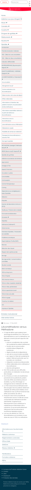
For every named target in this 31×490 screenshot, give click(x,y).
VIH (3, 305)
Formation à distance (8, 457)
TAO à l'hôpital (6, 276)
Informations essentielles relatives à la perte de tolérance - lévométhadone (12, 113)
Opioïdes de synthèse (8, 155)
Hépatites (4, 221)
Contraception (6, 180)
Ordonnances (6, 228)
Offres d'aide (6, 441)
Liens (4, 473)
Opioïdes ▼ (5, 44)
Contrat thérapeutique (8, 184)
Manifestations (6, 454)
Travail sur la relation (8, 301)
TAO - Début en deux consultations (11, 58)
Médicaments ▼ (6, 37)
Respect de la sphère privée (9, 252)
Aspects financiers (7, 169)
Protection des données (10, 478)
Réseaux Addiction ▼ (8, 448)
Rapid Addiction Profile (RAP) (10, 241)
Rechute (4, 244)
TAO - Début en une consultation (11, 54)
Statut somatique (6, 268)
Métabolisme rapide (7, 128)
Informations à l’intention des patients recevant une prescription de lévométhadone (12, 105)
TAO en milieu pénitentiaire (9, 286)
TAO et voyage (6, 297)
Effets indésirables (7, 99)
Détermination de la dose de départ (12, 95)
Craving (4, 187)
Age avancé (5, 162)
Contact (5, 471)
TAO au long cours (7, 272)
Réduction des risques (8, 248)
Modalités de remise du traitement (11, 131)
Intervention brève (7, 318)
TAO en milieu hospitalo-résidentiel (11, 283)
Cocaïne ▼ (5, 30)
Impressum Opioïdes (7, 308)
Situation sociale (6, 265)
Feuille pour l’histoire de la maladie (11, 210)
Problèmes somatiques (8, 237)
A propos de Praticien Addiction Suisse (14, 469)
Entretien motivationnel (9, 314)
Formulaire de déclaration (9, 213)
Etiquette (4, 200)
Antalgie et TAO (6, 166)
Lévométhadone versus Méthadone (12, 124)
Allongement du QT (7, 86)
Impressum (4, 424)
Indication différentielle (8, 62)
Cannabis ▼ (5, 26)
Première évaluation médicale (10, 51)
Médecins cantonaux (8, 434)
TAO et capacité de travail (9, 290)
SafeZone (5, 444)
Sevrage (4, 255)
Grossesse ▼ (5, 217)
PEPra (4, 460)
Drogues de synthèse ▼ (9, 33)
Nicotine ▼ (5, 41)
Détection (4, 197)
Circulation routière (7, 173)
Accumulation (6, 82)
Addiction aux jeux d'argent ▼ (11, 19)
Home (3, 15)
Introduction (5, 47)
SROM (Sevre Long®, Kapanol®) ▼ (11, 151)
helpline (4, 2)
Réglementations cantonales (11, 438)
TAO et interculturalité (8, 294)
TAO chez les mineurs (8, 279)
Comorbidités (5, 176)
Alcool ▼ (4, 23)
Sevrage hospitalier (7, 141)
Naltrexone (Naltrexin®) (8, 224)
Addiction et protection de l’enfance (12, 158)
